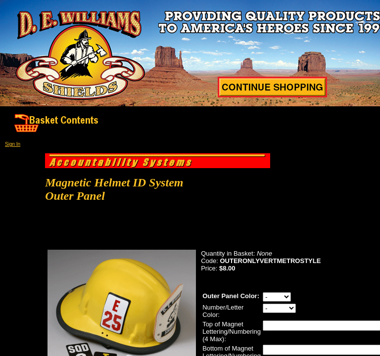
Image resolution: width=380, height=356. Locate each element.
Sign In (12, 144)
